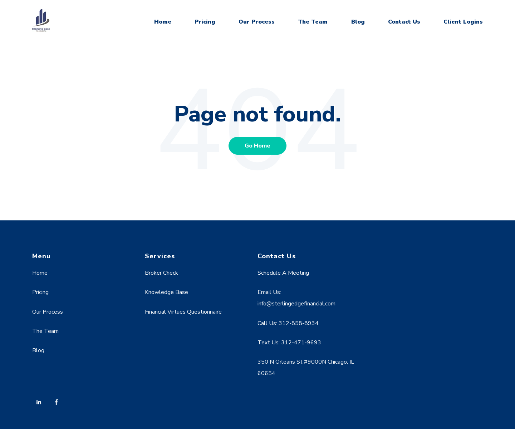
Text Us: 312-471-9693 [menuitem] (289, 342)
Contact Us (404, 22)
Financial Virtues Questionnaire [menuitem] (183, 312)
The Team (313, 22)
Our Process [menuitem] (47, 312)
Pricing (205, 22)
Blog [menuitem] (38, 350)
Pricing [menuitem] (40, 292)
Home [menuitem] (40, 273)
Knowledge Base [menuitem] (166, 292)
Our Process (257, 22)
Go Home (257, 146)
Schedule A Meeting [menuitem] (283, 273)
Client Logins (463, 22)
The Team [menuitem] (45, 331)
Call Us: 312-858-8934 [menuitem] (288, 323)
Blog (358, 22)
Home (162, 22)
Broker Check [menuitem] (161, 273)
